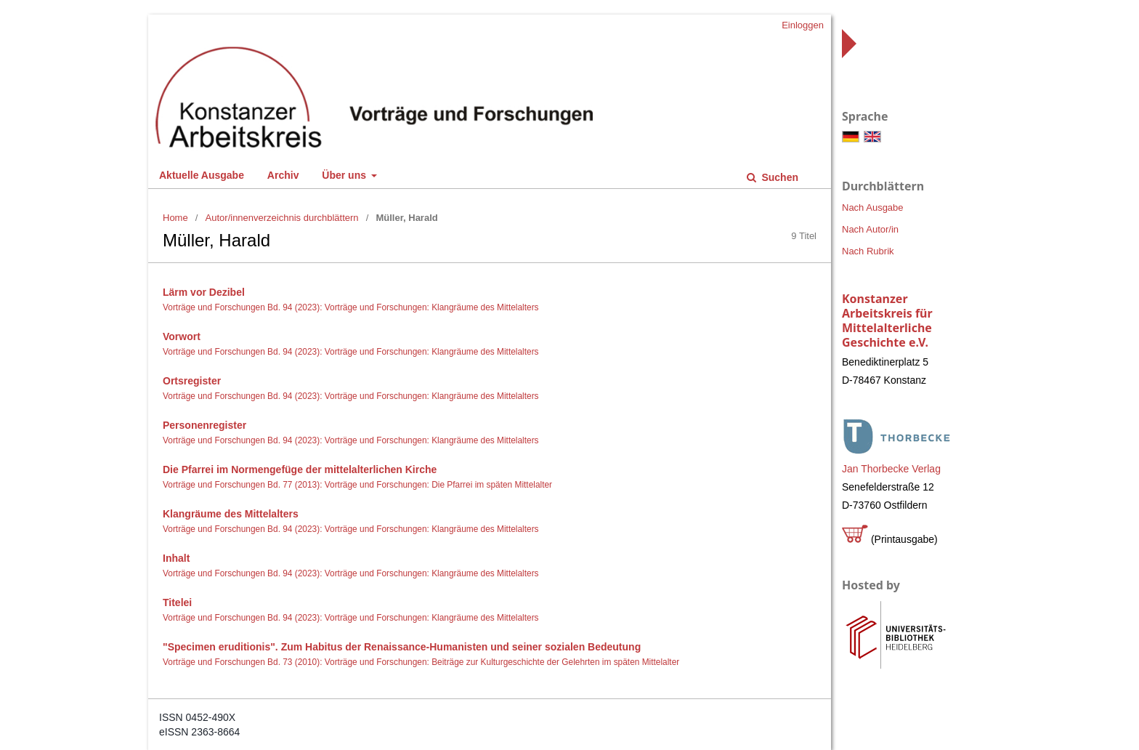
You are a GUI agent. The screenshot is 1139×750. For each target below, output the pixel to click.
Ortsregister (192, 381)
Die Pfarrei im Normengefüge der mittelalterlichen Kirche (300, 469)
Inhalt (176, 558)
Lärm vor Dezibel (204, 292)
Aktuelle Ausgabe (201, 175)
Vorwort (181, 336)
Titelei (177, 602)
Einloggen (803, 25)
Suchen (778, 177)
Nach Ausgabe (873, 207)
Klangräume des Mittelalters (231, 514)
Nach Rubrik (868, 251)
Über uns (345, 175)
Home (175, 217)
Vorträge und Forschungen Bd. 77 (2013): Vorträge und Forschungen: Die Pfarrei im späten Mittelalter (357, 485)
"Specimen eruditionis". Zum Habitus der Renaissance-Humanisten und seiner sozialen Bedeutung (402, 647)
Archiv (283, 175)
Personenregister (204, 425)
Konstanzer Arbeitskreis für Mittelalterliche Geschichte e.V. (887, 320)
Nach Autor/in (870, 229)
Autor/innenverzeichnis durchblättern (282, 217)
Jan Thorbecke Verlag (891, 469)
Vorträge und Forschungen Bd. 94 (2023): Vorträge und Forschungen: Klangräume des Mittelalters (351, 307)
